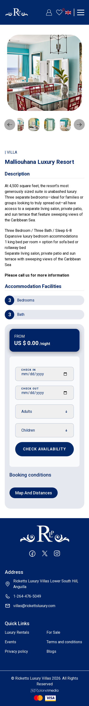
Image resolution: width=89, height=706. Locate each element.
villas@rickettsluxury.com (34, 606)
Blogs (51, 651)
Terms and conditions (64, 642)
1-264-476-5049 (27, 596)
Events (10, 642)
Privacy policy (16, 651)
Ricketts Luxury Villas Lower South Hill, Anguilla (45, 584)
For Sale (53, 632)
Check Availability (44, 449)
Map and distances (33, 492)
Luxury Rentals (17, 632)
